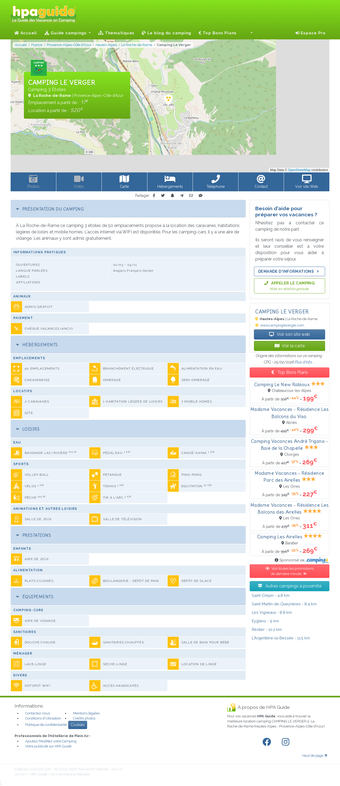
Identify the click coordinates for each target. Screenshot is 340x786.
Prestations (33, 535)
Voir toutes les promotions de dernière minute (289, 571)
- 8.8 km (272, 612)
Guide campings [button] (66, 33)
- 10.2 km (267, 629)
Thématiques (116, 33)
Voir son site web (289, 334)
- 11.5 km (281, 638)
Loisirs (28, 429)
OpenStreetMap (299, 170)
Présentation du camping (50, 209)
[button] (248, 33)
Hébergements (37, 344)
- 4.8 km (271, 595)
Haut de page (314, 756)
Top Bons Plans (218, 33)
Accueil (25, 33)
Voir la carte (290, 345)
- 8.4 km (284, 604)
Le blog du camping (166, 33)
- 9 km (265, 621)
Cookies (78, 725)
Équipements (34, 596)
